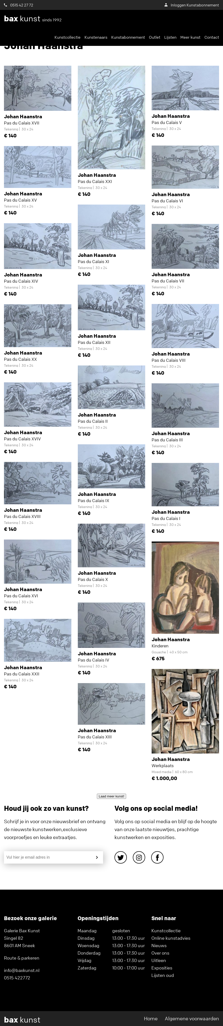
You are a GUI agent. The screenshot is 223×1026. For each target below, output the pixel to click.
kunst (33, 18)
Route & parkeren (21, 958)
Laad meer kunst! (111, 796)
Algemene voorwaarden (192, 1018)
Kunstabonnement (128, 37)
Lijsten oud (162, 975)
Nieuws (159, 945)
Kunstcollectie (68, 37)
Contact (211, 37)
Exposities (161, 967)
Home (151, 1018)
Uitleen (158, 960)
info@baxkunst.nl (21, 970)
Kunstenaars (95, 37)
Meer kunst (190, 37)
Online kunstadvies (170, 938)
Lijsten (170, 37)
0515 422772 (17, 977)
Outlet (154, 37)
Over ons (160, 953)
